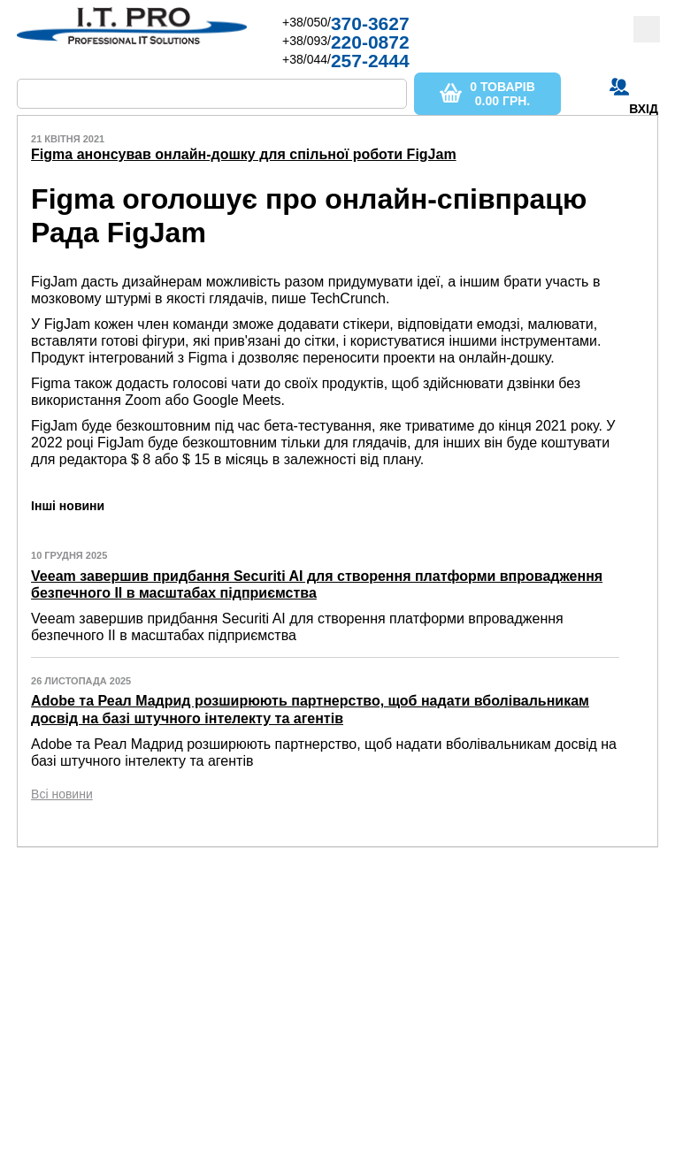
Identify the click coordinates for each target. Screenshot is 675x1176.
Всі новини (62, 794)
